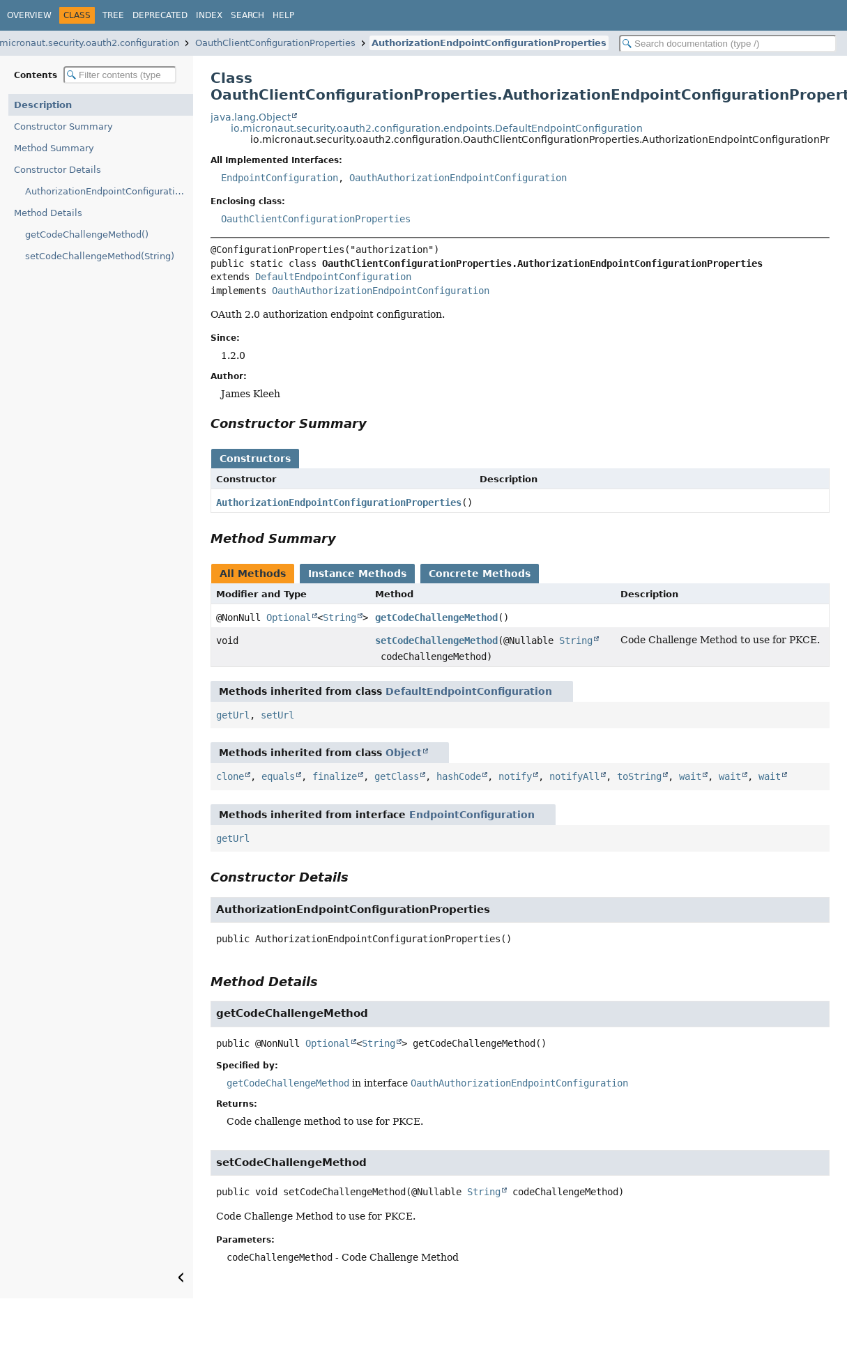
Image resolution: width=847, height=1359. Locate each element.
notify (515, 776)
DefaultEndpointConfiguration (333, 276)
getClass (396, 776)
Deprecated (160, 15)
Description (43, 105)
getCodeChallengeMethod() (86, 234)
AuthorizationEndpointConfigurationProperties (489, 43)
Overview (29, 15)
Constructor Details (57, 169)
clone (230, 776)
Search (247, 15)
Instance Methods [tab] (357, 573)
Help (283, 15)
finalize (334, 776)
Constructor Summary (63, 126)
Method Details (48, 213)
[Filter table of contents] (119, 75)
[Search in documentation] (728, 43)
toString (639, 776)
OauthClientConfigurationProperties (275, 43)
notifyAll (574, 776)
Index (209, 15)
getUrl (233, 715)
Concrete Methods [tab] (480, 573)
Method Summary (54, 148)
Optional (288, 617)
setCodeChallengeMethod (436, 640)
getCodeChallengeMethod (436, 617)
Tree (113, 15)
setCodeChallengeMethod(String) (99, 256)
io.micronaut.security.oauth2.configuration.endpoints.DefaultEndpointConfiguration (437, 128)
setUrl (277, 715)
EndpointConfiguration (279, 177)
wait (690, 776)
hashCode (458, 776)
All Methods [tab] (253, 573)
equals (278, 776)
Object (404, 752)
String (339, 617)
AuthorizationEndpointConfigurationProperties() (109, 191)
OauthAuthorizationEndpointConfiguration (458, 177)
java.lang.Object (251, 117)
